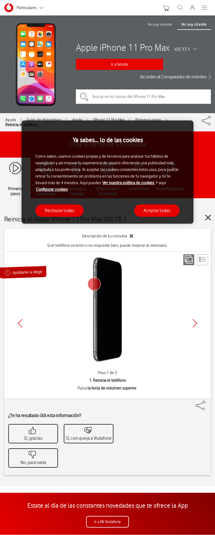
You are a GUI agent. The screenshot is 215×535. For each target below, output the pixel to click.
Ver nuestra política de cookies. (128, 182)
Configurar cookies (52, 189)
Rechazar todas (59, 210)
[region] (107, 172)
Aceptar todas (157, 210)
